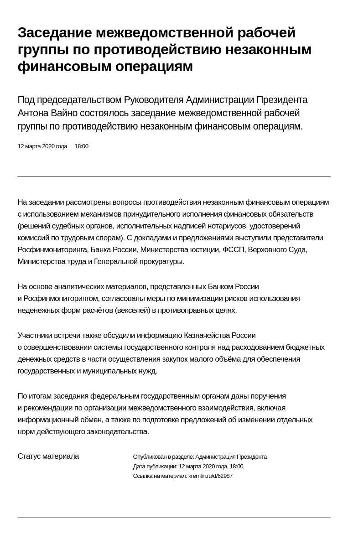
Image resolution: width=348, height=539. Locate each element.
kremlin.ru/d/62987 (210, 475)
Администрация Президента (231, 456)
